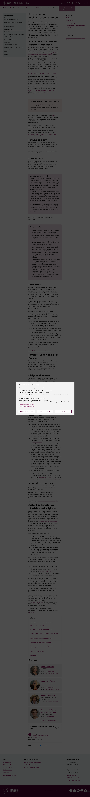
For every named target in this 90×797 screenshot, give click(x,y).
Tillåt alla (63, 412)
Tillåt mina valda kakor (45, 412)
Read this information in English (27, 406)
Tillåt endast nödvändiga (26, 412)
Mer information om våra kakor (26, 404)
